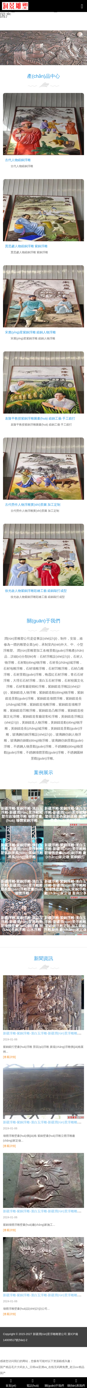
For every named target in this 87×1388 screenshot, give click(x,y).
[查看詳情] (9, 1057)
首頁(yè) (11, 1382)
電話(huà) (33, 1382)
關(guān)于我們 (54, 1382)
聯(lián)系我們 (76, 1382)
